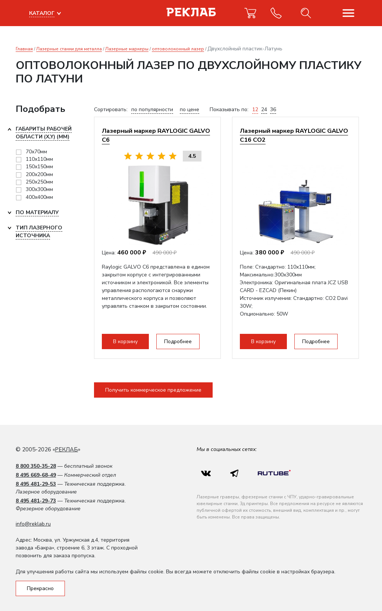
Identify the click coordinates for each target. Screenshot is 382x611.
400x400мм (39, 197)
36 (273, 109)
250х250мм (39, 181)
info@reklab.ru (33, 523)
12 (255, 109)
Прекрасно (40, 588)
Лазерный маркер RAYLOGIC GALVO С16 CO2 (294, 135)
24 (264, 109)
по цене (189, 109)
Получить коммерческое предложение (153, 390)
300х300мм (39, 189)
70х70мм (36, 151)
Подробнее (178, 341)
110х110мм (39, 159)
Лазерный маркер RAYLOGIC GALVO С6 (156, 135)
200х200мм (39, 174)
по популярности (152, 109)
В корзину (125, 341)
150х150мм (39, 166)
